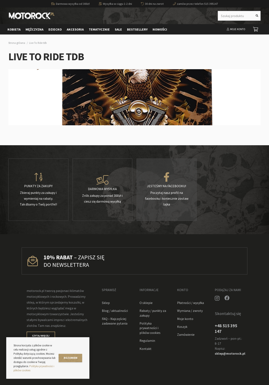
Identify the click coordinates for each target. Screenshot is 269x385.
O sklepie (146, 303)
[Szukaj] (257, 15)
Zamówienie (186, 334)
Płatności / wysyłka (190, 303)
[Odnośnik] (31, 16)
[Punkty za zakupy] (38, 177)
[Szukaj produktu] (239, 16)
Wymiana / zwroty (190, 311)
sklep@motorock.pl (230, 353)
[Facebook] (227, 297)
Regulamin (147, 340)
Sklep (106, 303)
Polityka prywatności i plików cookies (149, 328)
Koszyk (182, 327)
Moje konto (185, 319)
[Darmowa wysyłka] (102, 180)
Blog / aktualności (115, 311)
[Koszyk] (256, 29)
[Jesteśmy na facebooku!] (166, 177)
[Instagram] (217, 298)
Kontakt (145, 349)
